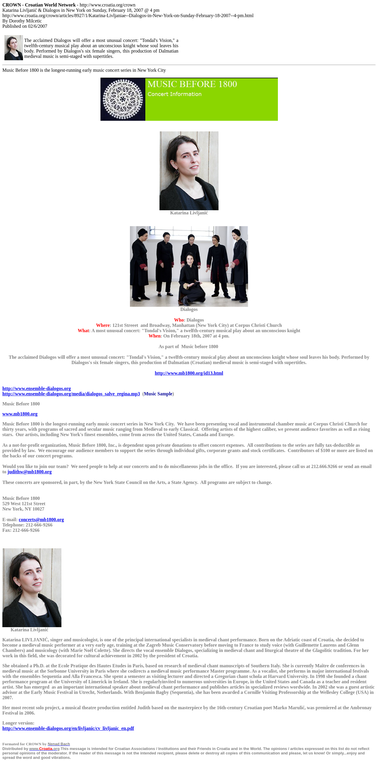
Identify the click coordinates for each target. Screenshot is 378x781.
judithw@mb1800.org (29, 471)
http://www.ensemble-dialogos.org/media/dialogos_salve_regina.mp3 (71, 393)
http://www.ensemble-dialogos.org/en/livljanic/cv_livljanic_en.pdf (68, 728)
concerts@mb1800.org (41, 519)
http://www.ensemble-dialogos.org (36, 388)
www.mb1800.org (20, 413)
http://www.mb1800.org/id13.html (189, 373)
